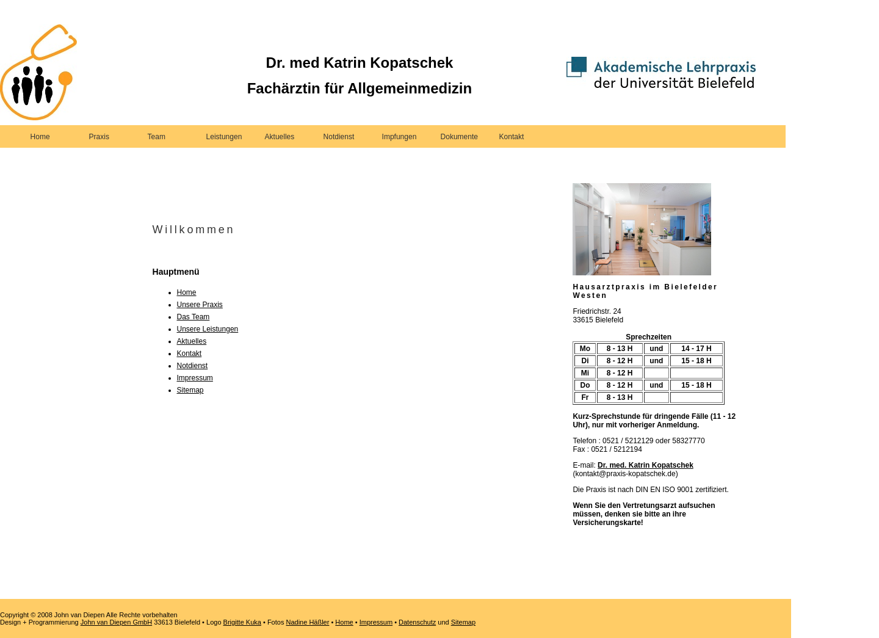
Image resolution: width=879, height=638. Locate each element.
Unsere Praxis (200, 304)
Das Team (193, 317)
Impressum (195, 378)
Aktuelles (280, 136)
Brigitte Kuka (242, 622)
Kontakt (511, 136)
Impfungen (399, 136)
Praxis (99, 136)
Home (40, 136)
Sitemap (190, 390)
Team (156, 136)
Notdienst (339, 136)
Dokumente (459, 136)
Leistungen (224, 136)
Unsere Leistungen (208, 329)
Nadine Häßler (307, 622)
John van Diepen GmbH (116, 622)
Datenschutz (417, 622)
